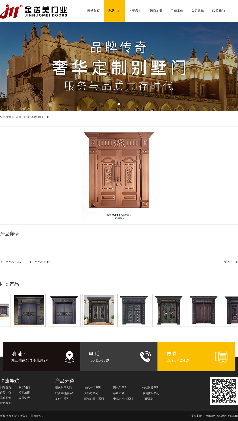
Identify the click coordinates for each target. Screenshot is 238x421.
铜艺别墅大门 (63, 387)
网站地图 (221, 415)
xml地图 (233, 415)
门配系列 (148, 398)
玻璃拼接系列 (150, 393)
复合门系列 (62, 398)
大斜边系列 (91, 393)
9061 (48, 262)
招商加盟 (156, 11)
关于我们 (135, 11)
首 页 (19, 117)
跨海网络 (210, 415)
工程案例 (177, 11)
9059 (19, 262)
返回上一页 (231, 262)
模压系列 (118, 393)
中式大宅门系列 (123, 398)
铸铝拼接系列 (150, 387)
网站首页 (93, 11)
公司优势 (197, 11)
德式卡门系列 (92, 387)
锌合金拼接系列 (65, 393)
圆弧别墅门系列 (94, 398)
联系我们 (218, 11)
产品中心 (114, 11)
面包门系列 (120, 387)
